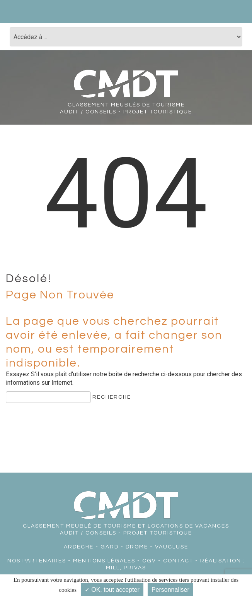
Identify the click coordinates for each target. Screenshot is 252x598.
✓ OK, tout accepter (112, 589)
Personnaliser (170, 589)
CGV (149, 561)
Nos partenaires (36, 561)
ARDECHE (79, 547)
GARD (109, 547)
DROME (137, 547)
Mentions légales (104, 561)
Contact (178, 561)
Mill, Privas (126, 568)
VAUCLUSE (171, 547)
